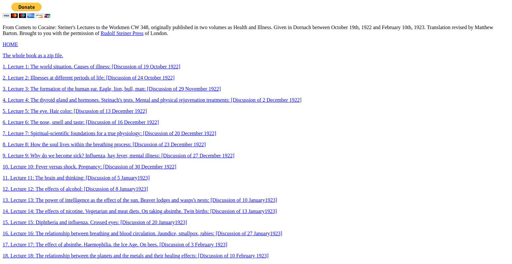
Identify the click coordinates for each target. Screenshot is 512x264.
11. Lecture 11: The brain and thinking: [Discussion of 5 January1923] (76, 178)
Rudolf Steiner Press (122, 33)
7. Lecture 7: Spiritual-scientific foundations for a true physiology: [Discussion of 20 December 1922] (109, 133)
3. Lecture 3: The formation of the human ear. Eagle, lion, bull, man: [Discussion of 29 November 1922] (112, 89)
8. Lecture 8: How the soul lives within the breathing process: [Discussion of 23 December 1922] (104, 144)
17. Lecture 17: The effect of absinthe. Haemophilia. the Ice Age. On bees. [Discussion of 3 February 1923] (115, 244)
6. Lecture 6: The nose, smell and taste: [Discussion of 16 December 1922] (81, 122)
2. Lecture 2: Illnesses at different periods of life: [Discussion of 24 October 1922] (89, 77)
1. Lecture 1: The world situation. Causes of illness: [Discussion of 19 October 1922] (91, 66)
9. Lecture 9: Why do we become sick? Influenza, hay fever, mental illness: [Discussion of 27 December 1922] (118, 155)
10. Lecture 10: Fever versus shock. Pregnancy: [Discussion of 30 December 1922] (89, 166)
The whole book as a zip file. (33, 55)
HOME (10, 44)
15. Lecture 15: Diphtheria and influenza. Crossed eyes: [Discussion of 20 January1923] (95, 222)
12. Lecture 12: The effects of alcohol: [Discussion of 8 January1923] (75, 189)
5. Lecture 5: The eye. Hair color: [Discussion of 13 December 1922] (75, 111)
